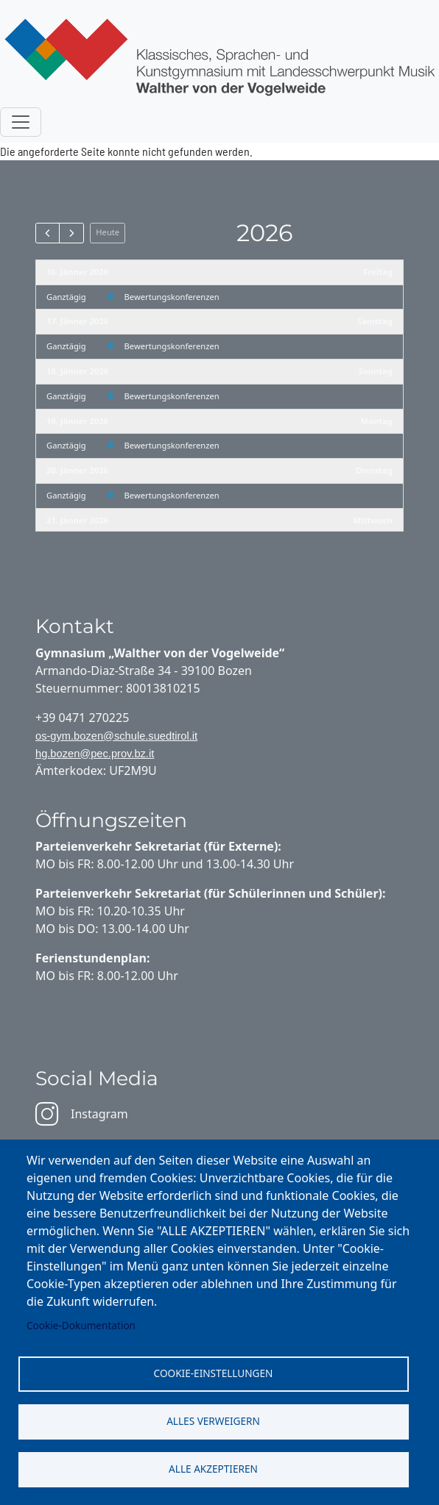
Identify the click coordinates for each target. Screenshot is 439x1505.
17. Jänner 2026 (77, 320)
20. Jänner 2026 (77, 470)
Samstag (375, 320)
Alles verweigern (213, 1421)
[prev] (47, 233)
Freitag (378, 271)
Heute (107, 231)
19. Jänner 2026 (77, 420)
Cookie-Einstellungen (213, 1373)
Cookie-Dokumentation (81, 1325)
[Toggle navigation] (20, 122)
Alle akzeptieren (213, 1469)
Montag (377, 420)
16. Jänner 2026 (77, 271)
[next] (71, 233)
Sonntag (376, 370)
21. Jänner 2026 (77, 520)
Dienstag (374, 470)
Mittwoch (373, 520)
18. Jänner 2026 (77, 370)
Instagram (81, 1114)
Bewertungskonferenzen (172, 296)
